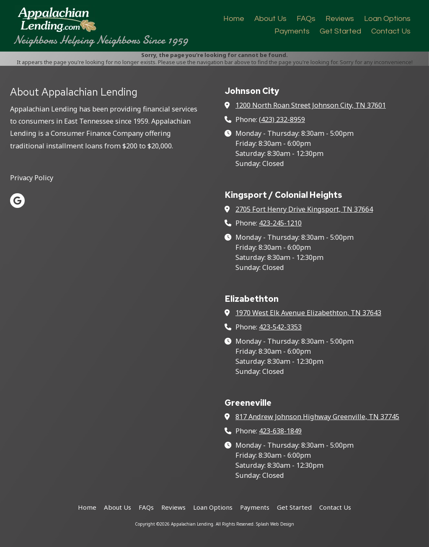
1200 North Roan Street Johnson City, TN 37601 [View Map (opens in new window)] (310, 105)
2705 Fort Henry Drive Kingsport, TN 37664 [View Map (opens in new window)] (304, 209)
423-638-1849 (280, 431)
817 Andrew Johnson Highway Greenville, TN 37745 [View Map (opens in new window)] (317, 416)
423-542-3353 (280, 327)
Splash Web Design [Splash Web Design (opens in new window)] (275, 524)
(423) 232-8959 (282, 119)
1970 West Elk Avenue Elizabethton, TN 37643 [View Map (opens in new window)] (308, 312)
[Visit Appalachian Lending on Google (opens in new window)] (17, 200)
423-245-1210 (280, 223)
